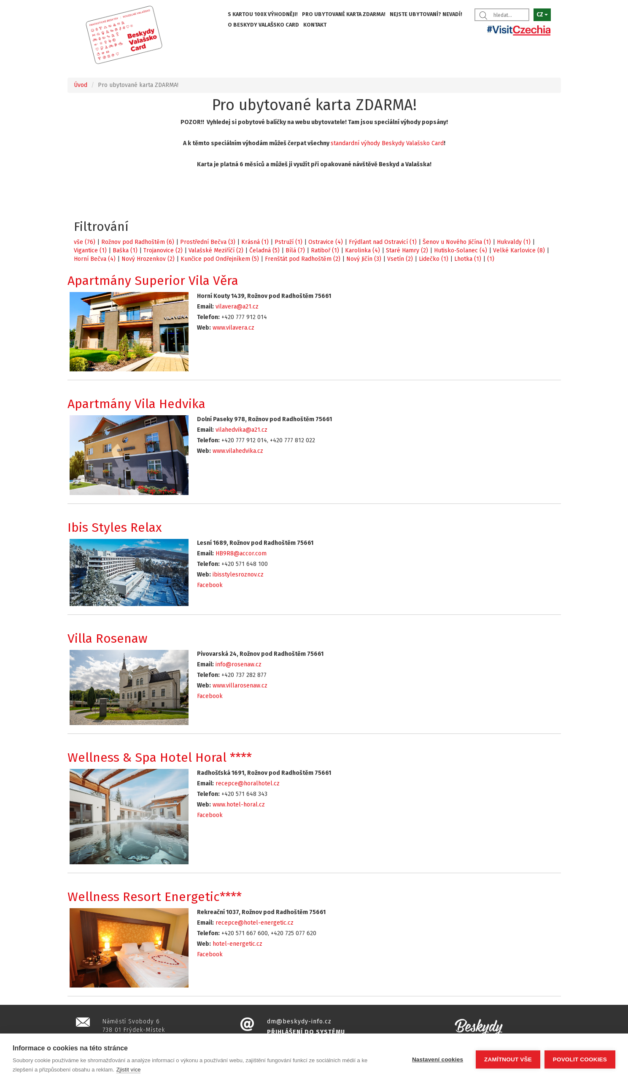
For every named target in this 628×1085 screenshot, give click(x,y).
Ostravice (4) (325, 242)
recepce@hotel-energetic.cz (255, 922)
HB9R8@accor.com (241, 553)
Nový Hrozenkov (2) (148, 258)
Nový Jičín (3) (363, 258)
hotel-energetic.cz (237, 943)
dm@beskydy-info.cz (299, 1021)
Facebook (210, 585)
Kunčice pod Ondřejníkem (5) (220, 258)
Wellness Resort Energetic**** (154, 896)
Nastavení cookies (437, 1059)
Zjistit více (128, 1069)
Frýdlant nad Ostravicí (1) (383, 242)
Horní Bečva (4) (95, 258)
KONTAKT (314, 25)
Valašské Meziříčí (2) (216, 250)
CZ (542, 14)
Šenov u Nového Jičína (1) (457, 242)
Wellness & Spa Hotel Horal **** (159, 757)
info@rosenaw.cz (238, 664)
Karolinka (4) (362, 250)
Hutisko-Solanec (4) (460, 250)
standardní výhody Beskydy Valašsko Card (387, 143)
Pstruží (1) (288, 242)
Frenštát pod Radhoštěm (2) (302, 258)
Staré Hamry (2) (407, 250)
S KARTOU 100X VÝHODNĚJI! (263, 14)
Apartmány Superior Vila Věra (152, 280)
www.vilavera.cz (233, 327)
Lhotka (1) (467, 258)
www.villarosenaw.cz (240, 685)
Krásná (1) (255, 242)
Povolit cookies (580, 1059)
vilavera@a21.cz (237, 306)
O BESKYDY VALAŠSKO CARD (263, 25)
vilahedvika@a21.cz (241, 429)
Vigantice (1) (90, 250)
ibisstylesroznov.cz (238, 574)
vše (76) (84, 242)
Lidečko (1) (433, 258)
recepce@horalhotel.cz (248, 783)
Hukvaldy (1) (514, 242)
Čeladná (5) (264, 250)
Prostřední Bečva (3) (207, 242)
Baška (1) (125, 250)
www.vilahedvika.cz (238, 451)
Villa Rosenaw (107, 638)
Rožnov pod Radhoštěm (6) (137, 242)
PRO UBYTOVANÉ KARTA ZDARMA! (343, 14)
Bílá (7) (295, 250)
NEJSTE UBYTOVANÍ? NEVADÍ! (426, 14)
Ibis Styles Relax (114, 527)
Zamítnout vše (508, 1059)
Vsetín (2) (400, 258)
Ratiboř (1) (325, 250)
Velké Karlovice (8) (519, 250)
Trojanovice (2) (163, 250)
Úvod (80, 85)
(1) (490, 258)
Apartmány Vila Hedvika (136, 403)
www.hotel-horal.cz (239, 804)
